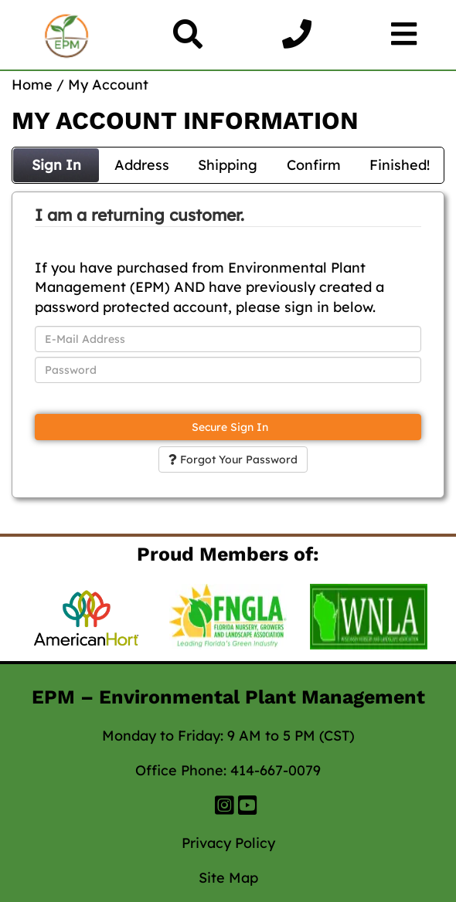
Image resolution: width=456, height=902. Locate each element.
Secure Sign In (228, 427)
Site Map (228, 878)
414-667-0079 (275, 770)
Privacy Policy (228, 843)
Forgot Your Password (233, 459)
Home (32, 84)
